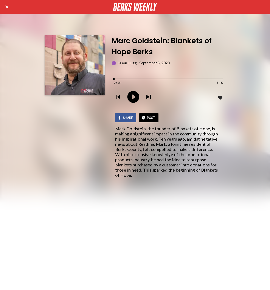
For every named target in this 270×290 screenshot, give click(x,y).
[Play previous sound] (118, 97)
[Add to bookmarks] (220, 98)
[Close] (6, 6)
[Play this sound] (133, 97)
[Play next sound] (148, 97)
